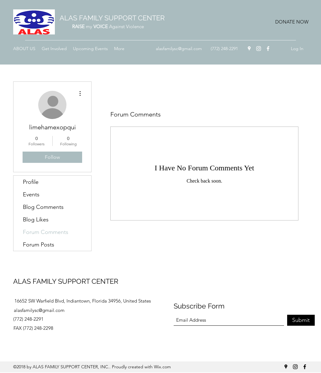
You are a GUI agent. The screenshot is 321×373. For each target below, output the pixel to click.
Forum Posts (38, 244)
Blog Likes (36, 219)
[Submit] (301, 320)
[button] (291, 22)
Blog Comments (43, 207)
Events (31, 194)
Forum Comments (45, 232)
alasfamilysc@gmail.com (179, 48)
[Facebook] (268, 48)
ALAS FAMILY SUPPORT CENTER (112, 18)
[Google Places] (249, 48)
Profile (31, 182)
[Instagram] (258, 48)
